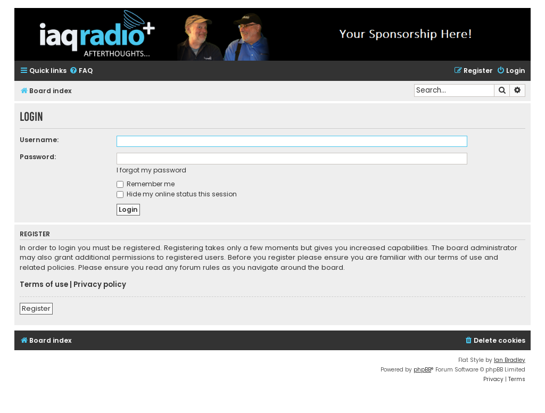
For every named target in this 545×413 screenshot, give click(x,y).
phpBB (422, 370)
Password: (38, 156)
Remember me (146, 183)
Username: (39, 139)
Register (36, 308)
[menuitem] (81, 71)
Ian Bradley (509, 360)
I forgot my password (151, 170)
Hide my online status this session (177, 194)
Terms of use (44, 285)
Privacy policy (99, 285)
